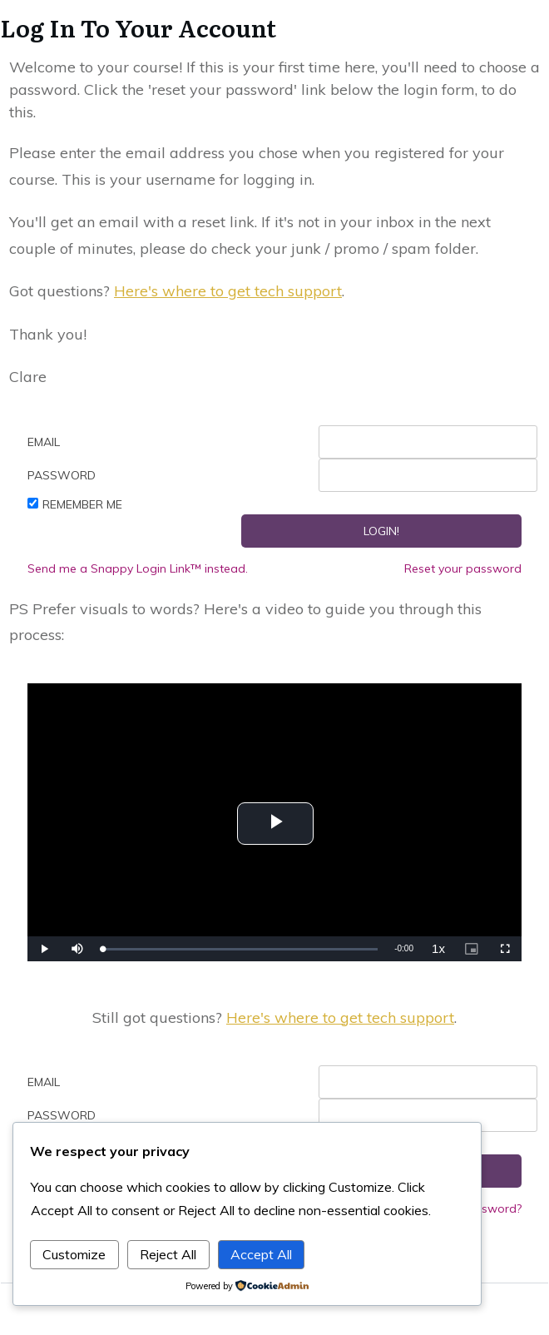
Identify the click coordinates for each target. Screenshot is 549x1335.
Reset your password (463, 568)
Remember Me (82, 504)
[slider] (240, 949)
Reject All (168, 1254)
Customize (74, 1254)
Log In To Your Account (138, 27)
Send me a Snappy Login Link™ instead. (137, 568)
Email (43, 441)
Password (61, 475)
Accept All (261, 1254)
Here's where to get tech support (228, 290)
